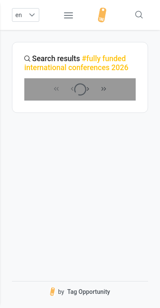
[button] (32, 15)
